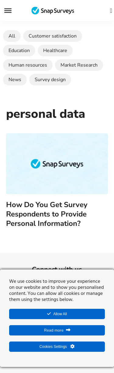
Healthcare (55, 50)
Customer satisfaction (53, 36)
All (12, 36)
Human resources (28, 65)
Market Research (79, 65)
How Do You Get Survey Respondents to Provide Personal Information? (47, 214)
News (15, 79)
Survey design (50, 79)
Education (19, 50)
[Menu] (8, 10)
